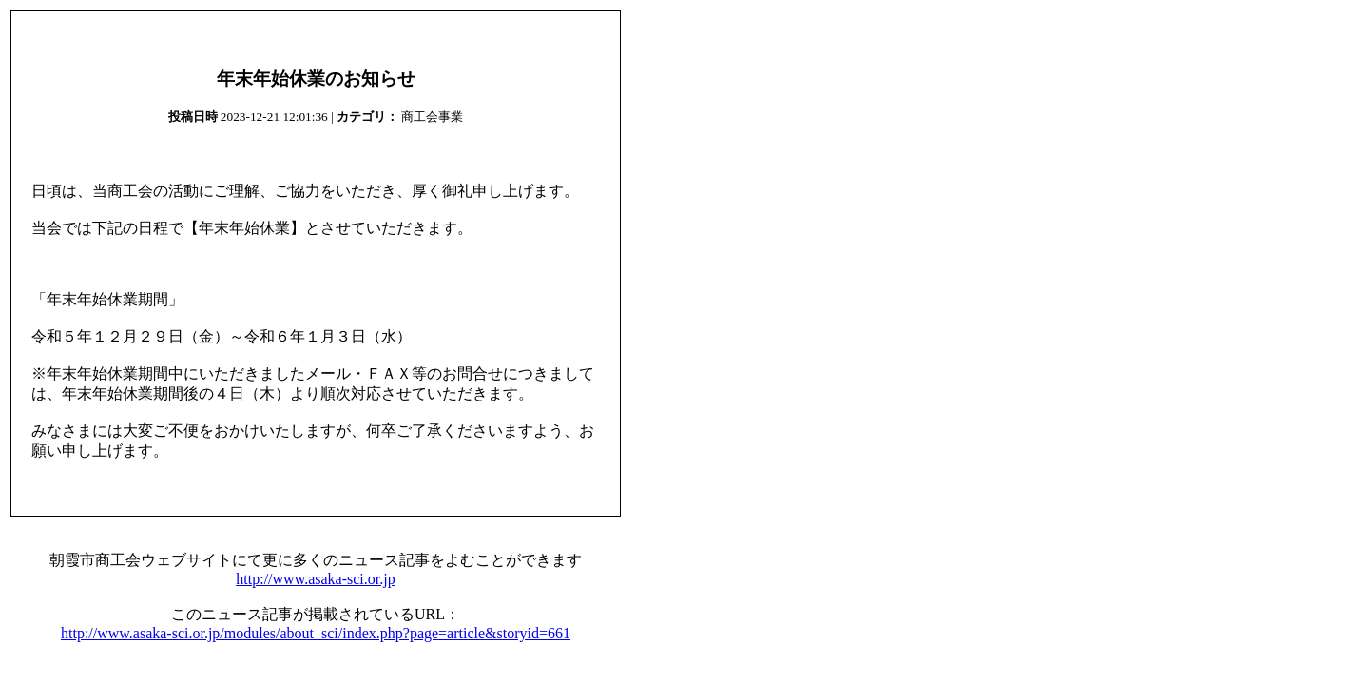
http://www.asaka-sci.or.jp (315, 579)
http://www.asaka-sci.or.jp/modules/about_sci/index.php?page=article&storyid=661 (315, 633)
